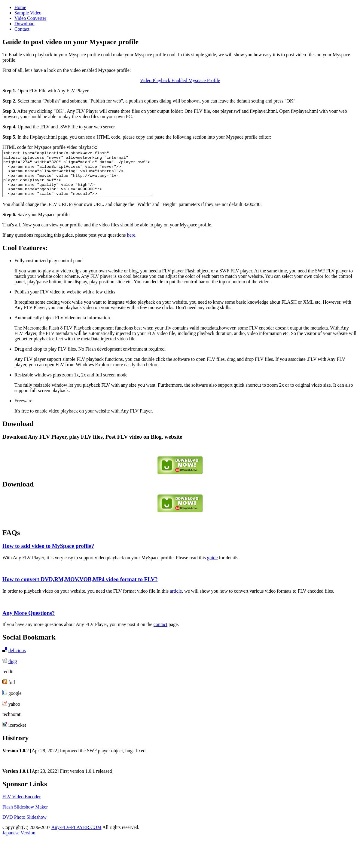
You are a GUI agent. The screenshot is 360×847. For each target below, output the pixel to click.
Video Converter (30, 18)
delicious (17, 659)
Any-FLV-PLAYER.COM (76, 836)
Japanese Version (18, 841)
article (176, 600)
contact (160, 633)
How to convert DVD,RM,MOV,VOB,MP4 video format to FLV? (79, 588)
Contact (21, 29)
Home (20, 7)
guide (212, 566)
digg (12, 670)
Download (24, 23)
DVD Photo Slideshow (24, 826)
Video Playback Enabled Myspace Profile (180, 80)
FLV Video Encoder (21, 805)
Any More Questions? (28, 622)
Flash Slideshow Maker (25, 815)
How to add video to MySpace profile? (48, 555)
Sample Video (27, 12)
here (131, 244)
